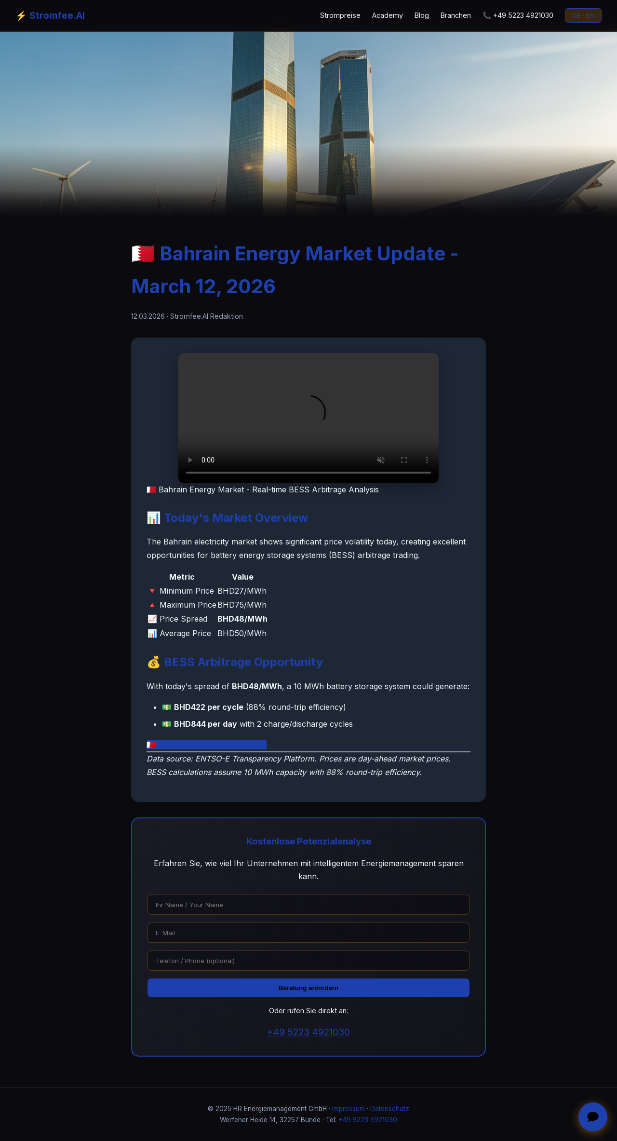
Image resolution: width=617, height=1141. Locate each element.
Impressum (348, 1109)
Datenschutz (389, 1109)
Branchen (456, 15)
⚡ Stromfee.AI (50, 15)
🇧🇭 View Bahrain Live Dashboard (207, 744)
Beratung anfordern (308, 988)
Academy (387, 15)
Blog (422, 15)
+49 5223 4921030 (308, 1032)
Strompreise (340, 15)
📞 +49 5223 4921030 (518, 15)
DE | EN (583, 15)
